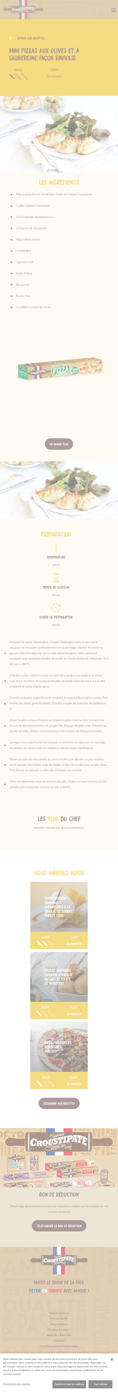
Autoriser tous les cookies (69, 1384)
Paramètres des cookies (16, 1384)
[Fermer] (112, 1360)
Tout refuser (100, 1384)
